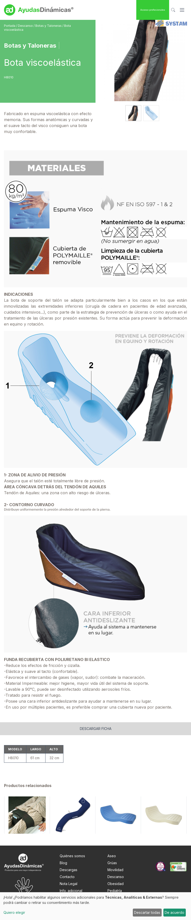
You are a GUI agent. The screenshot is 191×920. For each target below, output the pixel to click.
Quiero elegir (14, 912)
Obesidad (115, 884)
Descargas (68, 870)
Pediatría (114, 890)
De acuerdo (174, 912)
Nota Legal (68, 884)
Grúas (112, 863)
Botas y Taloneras (48, 26)
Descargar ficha (95, 728)
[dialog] (95, 906)
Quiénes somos (72, 856)
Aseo (111, 856)
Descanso (26, 26)
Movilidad (115, 870)
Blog (63, 863)
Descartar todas (147, 912)
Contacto (67, 877)
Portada (10, 26)
